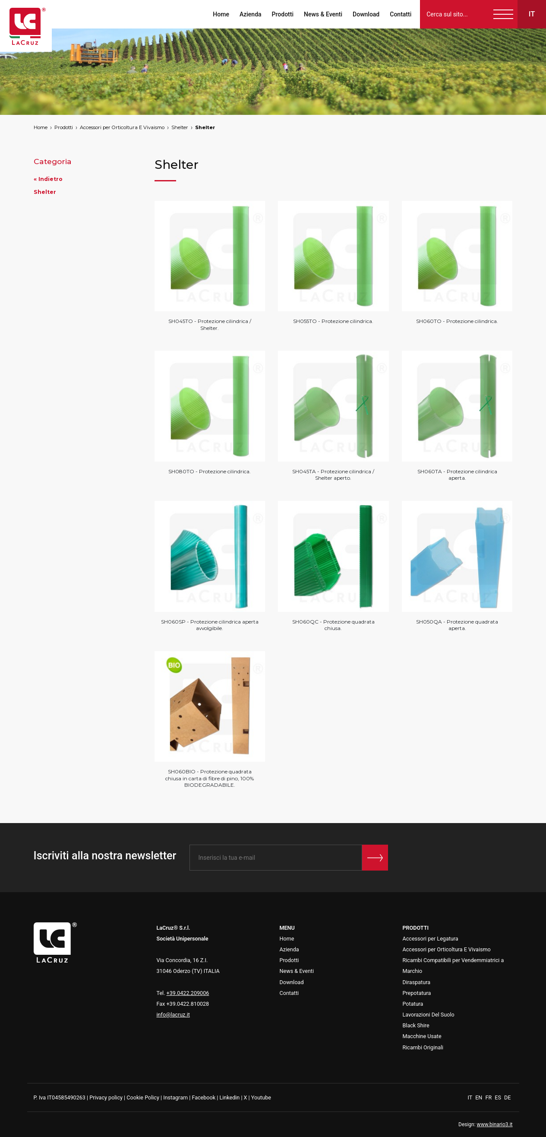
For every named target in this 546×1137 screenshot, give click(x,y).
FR (489, 1097)
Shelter (179, 127)
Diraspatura (417, 982)
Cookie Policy (142, 1097)
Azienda (251, 14)
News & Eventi (323, 14)
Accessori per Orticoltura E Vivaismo (122, 127)
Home (221, 14)
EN (479, 1097)
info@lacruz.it (173, 1014)
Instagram (175, 1097)
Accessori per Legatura (430, 938)
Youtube (261, 1097)
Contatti (400, 14)
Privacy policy (106, 1097)
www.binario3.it (495, 1124)
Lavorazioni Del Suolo (428, 1014)
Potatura (413, 1004)
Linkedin (229, 1097)
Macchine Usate (422, 1036)
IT (471, 1097)
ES (498, 1097)
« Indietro (48, 179)
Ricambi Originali (423, 1047)
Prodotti (282, 14)
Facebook (203, 1097)
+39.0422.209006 (188, 993)
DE (507, 1097)
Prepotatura (417, 993)
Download (366, 14)
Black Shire (416, 1025)
